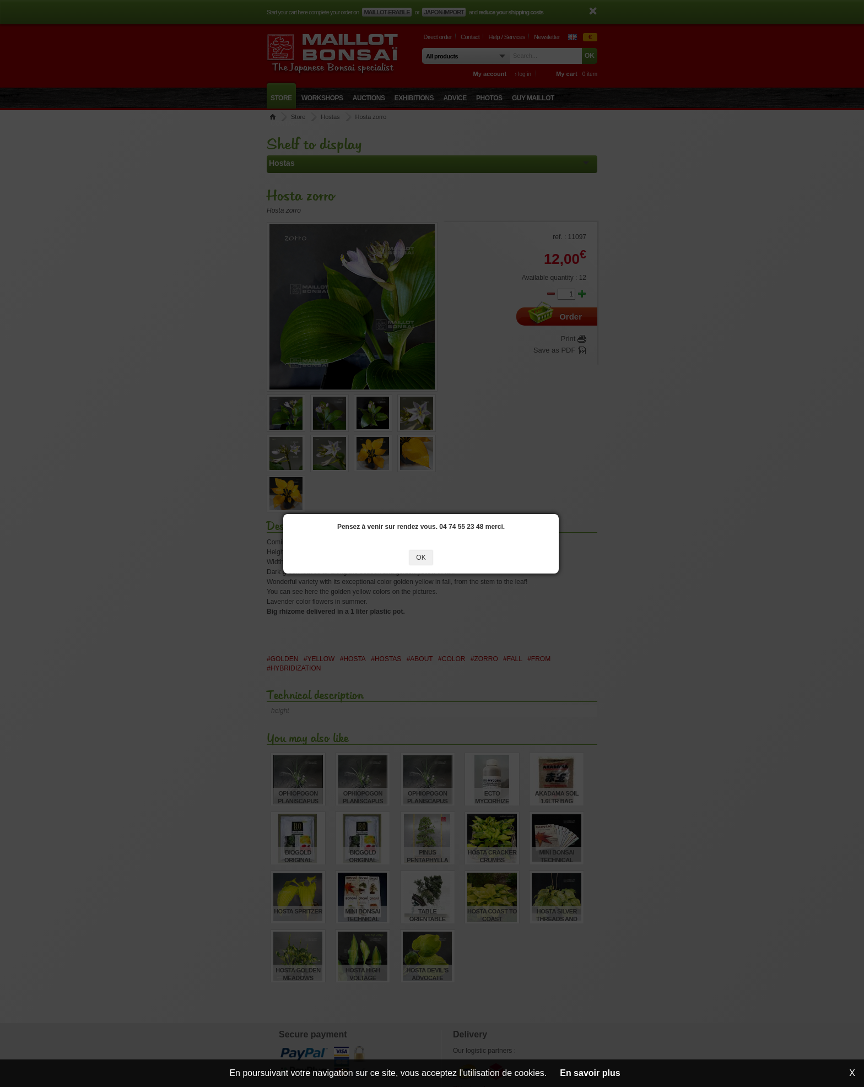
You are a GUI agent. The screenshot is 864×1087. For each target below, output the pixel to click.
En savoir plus (590, 1073)
